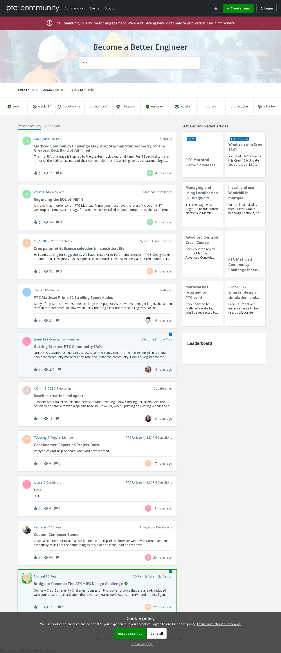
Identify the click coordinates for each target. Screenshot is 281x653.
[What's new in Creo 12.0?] (245, 154)
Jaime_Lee (41, 339)
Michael (39, 576)
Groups (109, 8)
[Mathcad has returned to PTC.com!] (202, 304)
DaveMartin (42, 138)
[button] (140, 644)
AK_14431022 (43, 388)
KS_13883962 (43, 241)
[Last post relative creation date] (163, 173)
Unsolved (52, 125)
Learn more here (221, 23)
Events (94, 8)
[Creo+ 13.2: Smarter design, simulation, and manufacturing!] (245, 304)
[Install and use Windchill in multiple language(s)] (245, 204)
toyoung (40, 437)
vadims (39, 192)
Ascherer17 (42, 527)
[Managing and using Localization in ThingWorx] (202, 204)
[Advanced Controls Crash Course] (202, 254)
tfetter (39, 290)
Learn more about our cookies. (219, 624)
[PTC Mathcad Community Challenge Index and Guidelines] (245, 254)
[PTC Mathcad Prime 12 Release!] (202, 154)
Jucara (38, 482)
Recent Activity (29, 125)
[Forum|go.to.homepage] (33, 8)
